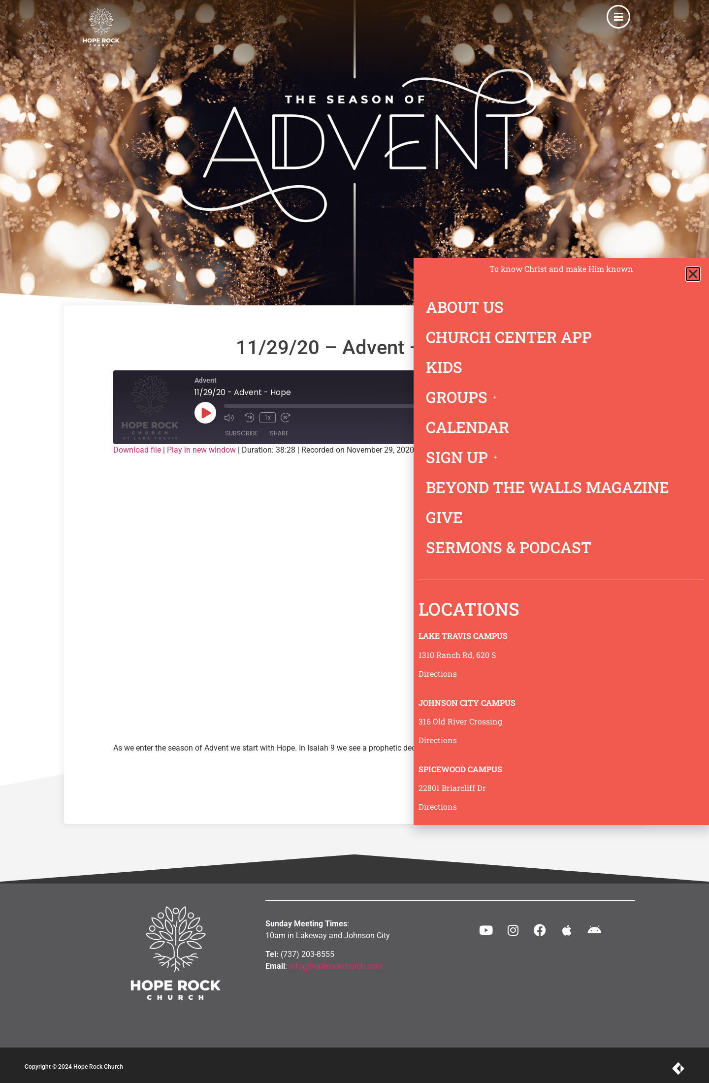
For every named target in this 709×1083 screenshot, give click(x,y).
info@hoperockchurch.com (336, 966)
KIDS (444, 367)
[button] (693, 274)
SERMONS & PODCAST (508, 547)
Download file (137, 450)
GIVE (444, 517)
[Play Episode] (205, 413)
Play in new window (201, 450)
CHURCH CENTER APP (509, 337)
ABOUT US (465, 307)
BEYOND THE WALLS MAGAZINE (547, 487)
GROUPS (464, 397)
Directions (438, 673)
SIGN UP (464, 457)
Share (279, 433)
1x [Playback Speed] (267, 417)
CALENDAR (467, 427)
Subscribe (241, 433)
